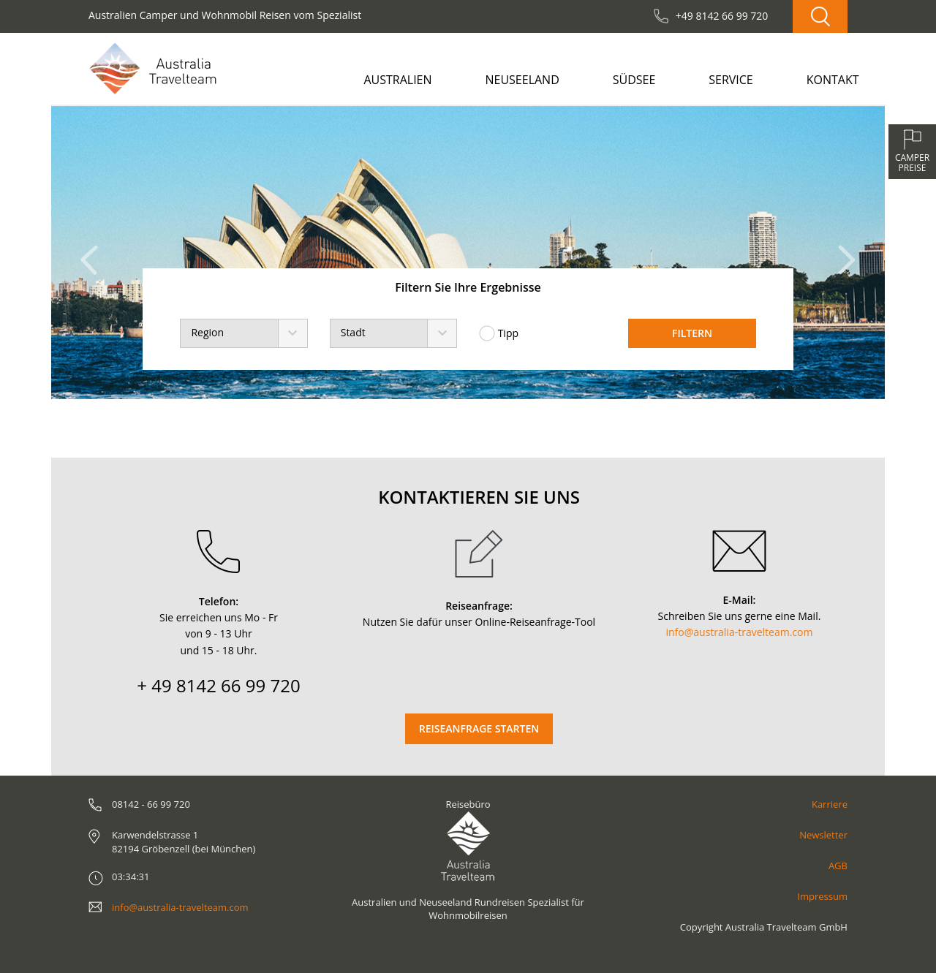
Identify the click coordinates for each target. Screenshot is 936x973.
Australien (397, 80)
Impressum (822, 896)
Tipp (498, 333)
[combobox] (243, 333)
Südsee (634, 80)
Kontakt (833, 80)
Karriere (830, 804)
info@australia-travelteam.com (739, 632)
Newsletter (823, 834)
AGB (838, 865)
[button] (93, 252)
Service (731, 80)
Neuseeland (522, 80)
